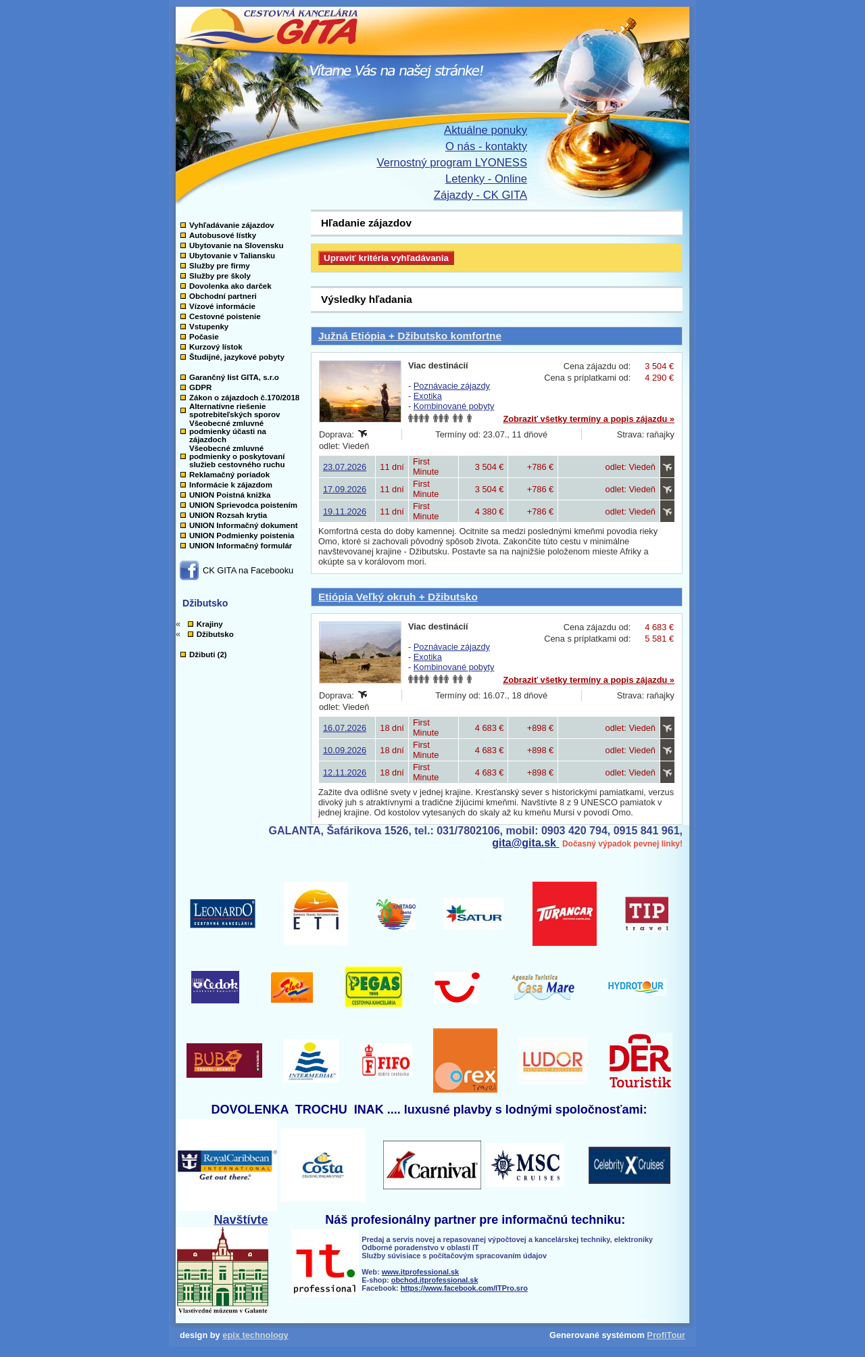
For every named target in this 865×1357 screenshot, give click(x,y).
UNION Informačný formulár (240, 546)
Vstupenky (208, 327)
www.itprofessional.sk (420, 1272)
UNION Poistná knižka (229, 495)
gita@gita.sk (525, 843)
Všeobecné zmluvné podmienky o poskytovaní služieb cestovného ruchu (237, 456)
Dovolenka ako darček (230, 286)
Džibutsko (215, 634)
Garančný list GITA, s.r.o (234, 377)
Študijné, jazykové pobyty (237, 357)
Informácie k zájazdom (230, 485)
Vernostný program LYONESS (452, 162)
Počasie (204, 337)
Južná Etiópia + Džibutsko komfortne (409, 335)
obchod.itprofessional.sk (434, 1280)
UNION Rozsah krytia (228, 515)
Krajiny (210, 624)
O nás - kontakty (486, 146)
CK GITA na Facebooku (248, 570)
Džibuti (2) (208, 654)
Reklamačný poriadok (229, 475)
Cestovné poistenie (225, 316)
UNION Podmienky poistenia (242, 535)
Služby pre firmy (219, 266)
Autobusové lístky (222, 235)
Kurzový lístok (216, 347)
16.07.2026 (344, 728)
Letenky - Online (486, 178)
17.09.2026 (344, 489)
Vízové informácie (222, 306)
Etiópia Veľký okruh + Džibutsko (398, 596)
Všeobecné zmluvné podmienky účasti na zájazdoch (227, 431)
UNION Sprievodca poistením (243, 505)
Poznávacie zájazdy (452, 386)
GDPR (200, 387)
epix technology (255, 1335)
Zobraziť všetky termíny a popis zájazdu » (588, 419)
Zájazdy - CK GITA (480, 195)
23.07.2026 (344, 467)
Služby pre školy (220, 276)
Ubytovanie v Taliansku (232, 256)
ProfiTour (666, 1335)
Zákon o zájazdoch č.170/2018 (244, 398)
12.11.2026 (344, 772)
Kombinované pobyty (454, 406)
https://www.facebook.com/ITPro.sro (464, 1288)
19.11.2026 (344, 511)
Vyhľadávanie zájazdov (231, 225)
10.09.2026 (344, 750)
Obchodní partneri (223, 296)
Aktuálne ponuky (485, 130)
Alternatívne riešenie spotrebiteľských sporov (234, 410)
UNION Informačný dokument (243, 525)
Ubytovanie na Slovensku (236, 245)
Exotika (428, 396)
